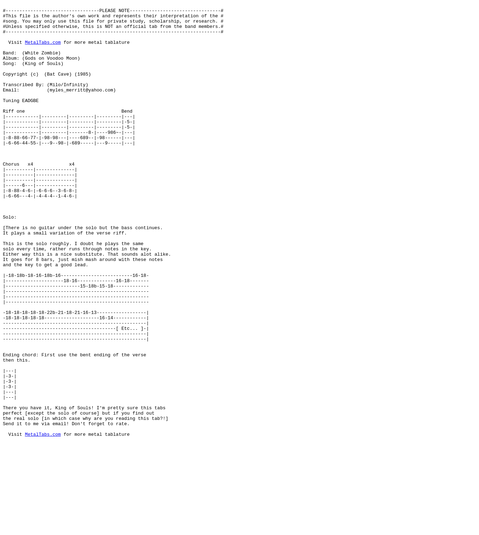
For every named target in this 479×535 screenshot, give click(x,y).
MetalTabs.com (42, 50)
